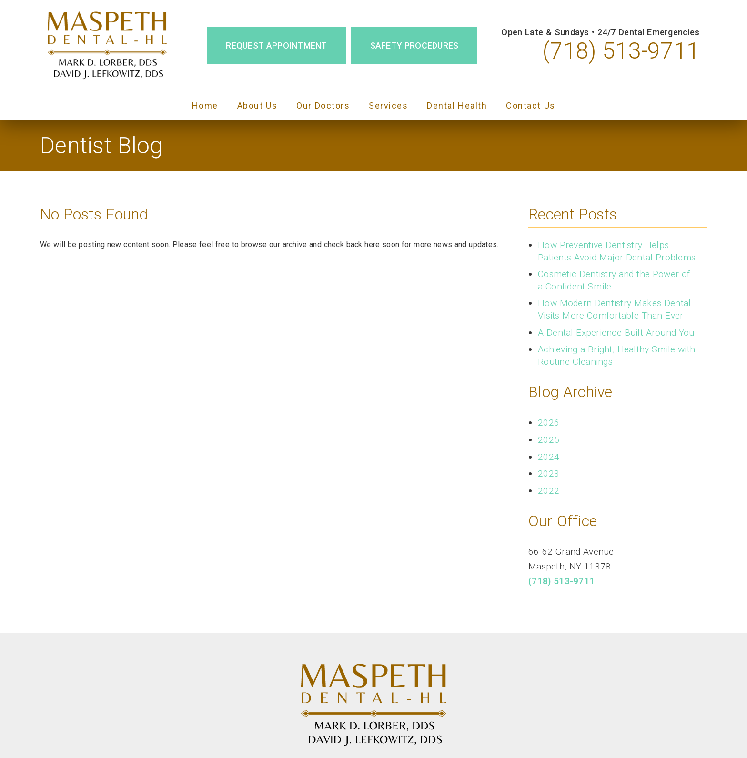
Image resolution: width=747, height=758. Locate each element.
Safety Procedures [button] (414, 45)
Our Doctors (323, 105)
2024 (548, 456)
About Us (257, 105)
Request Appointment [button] (276, 45)
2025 (548, 439)
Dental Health (457, 105)
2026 (548, 422)
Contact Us (530, 105)
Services (388, 105)
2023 (548, 473)
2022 (548, 490)
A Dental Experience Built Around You (616, 332)
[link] (107, 46)
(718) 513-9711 (621, 50)
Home (205, 105)
